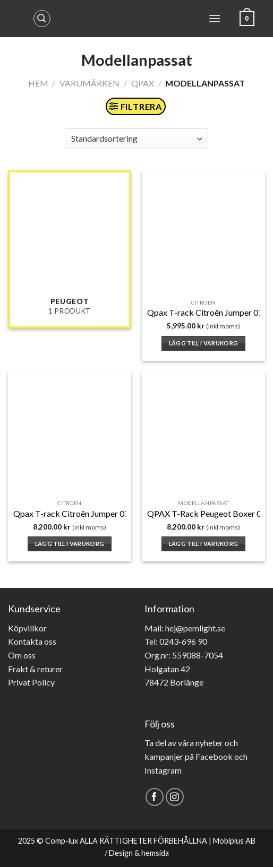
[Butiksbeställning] (136, 138)
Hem (38, 83)
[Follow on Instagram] (175, 797)
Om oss (22, 655)
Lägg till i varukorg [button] (203, 343)
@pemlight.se (200, 628)
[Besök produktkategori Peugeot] (69, 249)
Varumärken (89, 83)
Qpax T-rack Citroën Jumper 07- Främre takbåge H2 (109, 513)
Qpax (142, 83)
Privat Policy (31, 682)
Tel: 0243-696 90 (175, 641)
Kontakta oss (32, 641)
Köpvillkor (27, 628)
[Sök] (41, 18)
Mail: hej (160, 628)
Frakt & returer (35, 669)
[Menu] (214, 18)
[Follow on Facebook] (155, 797)
